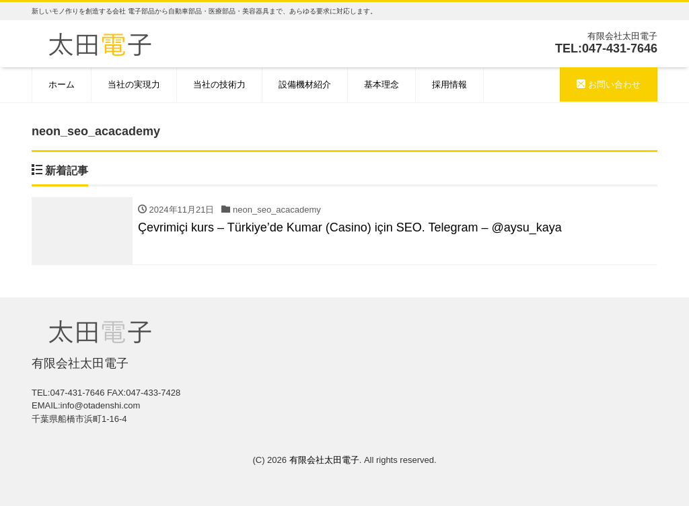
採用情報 (449, 84)
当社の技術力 (219, 84)
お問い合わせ (609, 84)
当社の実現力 (134, 84)
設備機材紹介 (305, 84)
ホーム (61, 84)
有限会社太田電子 (324, 460)
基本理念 (381, 84)
